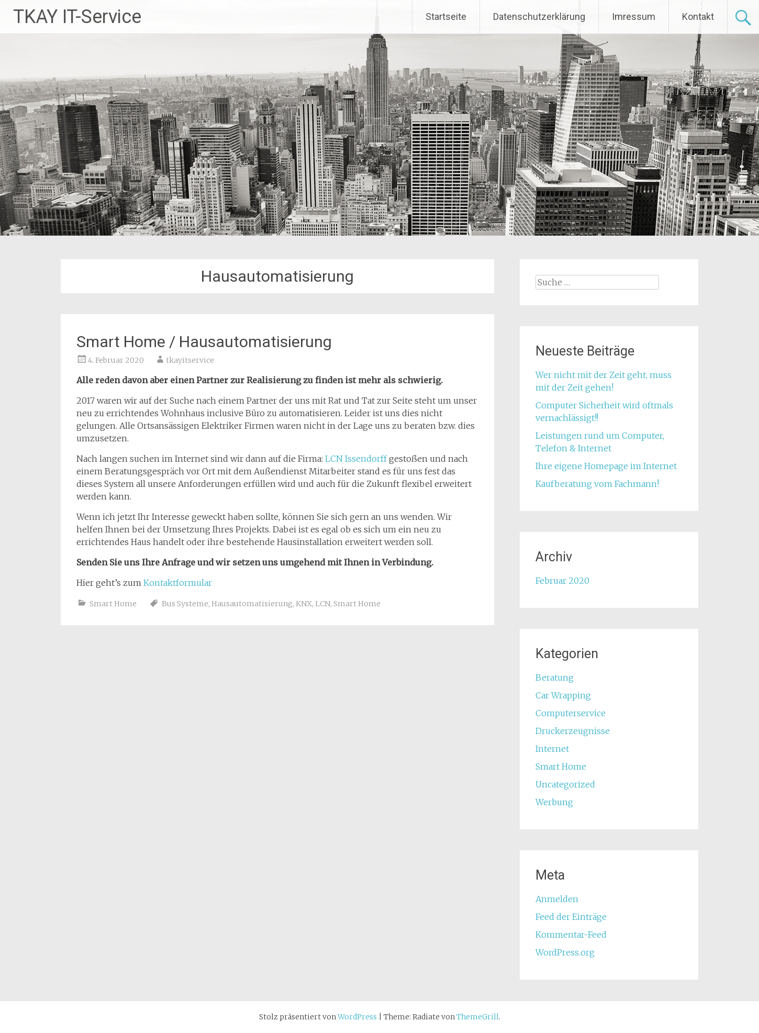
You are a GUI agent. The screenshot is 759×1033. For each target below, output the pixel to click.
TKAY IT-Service (77, 17)
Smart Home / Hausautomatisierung (204, 341)
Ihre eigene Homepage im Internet (606, 466)
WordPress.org (565, 952)
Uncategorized (565, 784)
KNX (304, 603)
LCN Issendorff (356, 458)
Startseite (446, 16)
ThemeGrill (477, 1016)
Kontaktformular (177, 582)
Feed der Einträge (571, 917)
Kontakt (698, 16)
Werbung (554, 802)
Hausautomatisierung (252, 603)
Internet (552, 748)
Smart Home (113, 603)
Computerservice (570, 713)
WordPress (357, 1016)
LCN (322, 603)
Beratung (554, 677)
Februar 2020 (562, 580)
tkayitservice (190, 360)
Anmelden (556, 899)
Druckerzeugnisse (572, 731)
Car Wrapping (563, 695)
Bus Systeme (185, 603)
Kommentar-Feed (571, 934)
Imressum (633, 16)
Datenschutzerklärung (539, 16)
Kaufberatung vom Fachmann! (597, 484)
